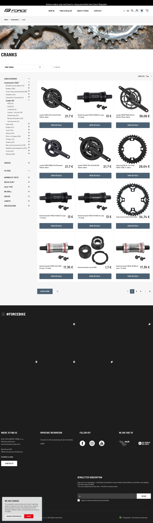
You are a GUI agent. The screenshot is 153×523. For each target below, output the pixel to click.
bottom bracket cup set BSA (88, 275)
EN (128, 11)
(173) (23, 145)
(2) (13, 107)
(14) (23, 86)
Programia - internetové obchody (135, 515)
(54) (19, 136)
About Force (83, 11)
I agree (28, 516)
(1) (22, 98)
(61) (13, 101)
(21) (17, 116)
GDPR (42, 442)
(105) (13, 89)
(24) (14, 95)
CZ (124, 11)
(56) (26, 92)
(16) (22, 119)
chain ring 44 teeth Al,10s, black (127, 226)
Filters (17, 171)
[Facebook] (82, 441)
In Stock (57, 67)
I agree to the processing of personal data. (93, 498)
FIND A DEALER (66, 11)
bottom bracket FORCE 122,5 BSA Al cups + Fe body (53, 275)
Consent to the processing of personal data (56, 438)
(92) (13, 154)
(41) (12, 128)
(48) (11, 125)
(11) (12, 104)
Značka (17, 163)
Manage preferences (13, 516)
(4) (18, 122)
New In (51, 11)
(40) (12, 133)
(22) (12, 151)
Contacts (10, 461)
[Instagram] (92, 441)
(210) (25, 148)
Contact (98, 11)
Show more (49, 289)
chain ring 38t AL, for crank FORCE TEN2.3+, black (126, 176)
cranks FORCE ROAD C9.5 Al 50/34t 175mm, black (126, 126)
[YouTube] (101, 441)
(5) (21, 113)
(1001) (16, 83)
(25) (12, 142)
